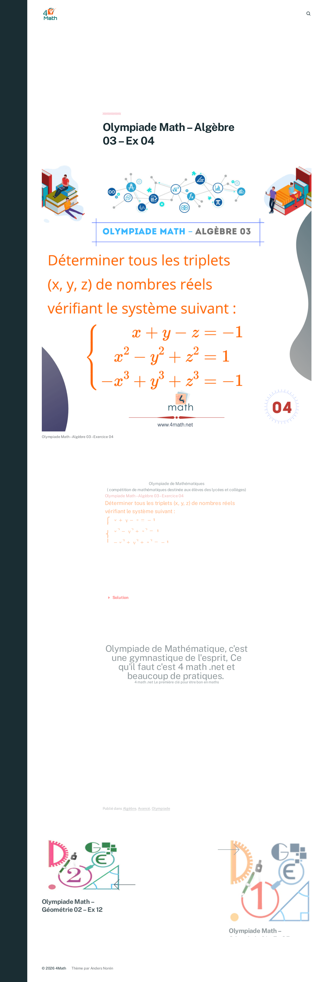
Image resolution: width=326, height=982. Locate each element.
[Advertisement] (176, 79)
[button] (13, 491)
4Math (60, 968)
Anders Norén (101, 968)
